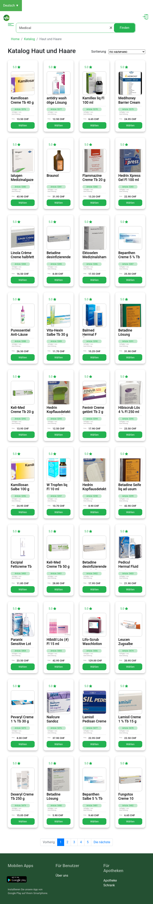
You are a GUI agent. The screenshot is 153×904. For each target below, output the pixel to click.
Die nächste (102, 842)
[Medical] (65, 28)
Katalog (29, 39)
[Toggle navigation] (11, 28)
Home (15, 39)
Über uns (62, 875)
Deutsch (11, 5)
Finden (124, 28)
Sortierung (98, 51)
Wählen (23, 125)
